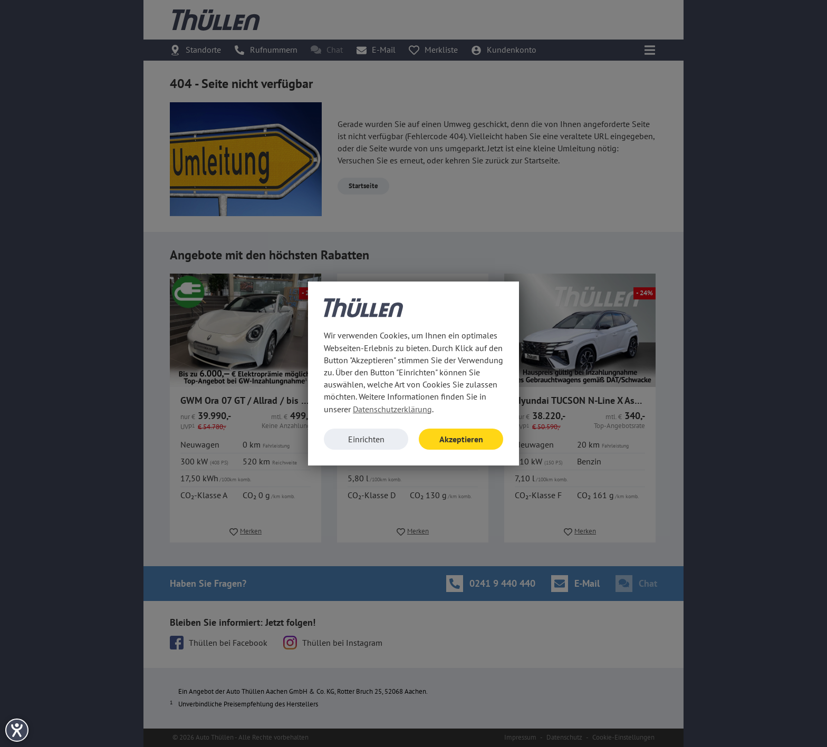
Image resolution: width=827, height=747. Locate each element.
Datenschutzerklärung (392, 409)
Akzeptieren (461, 439)
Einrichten (366, 439)
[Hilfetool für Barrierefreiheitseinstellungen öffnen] (16, 730)
